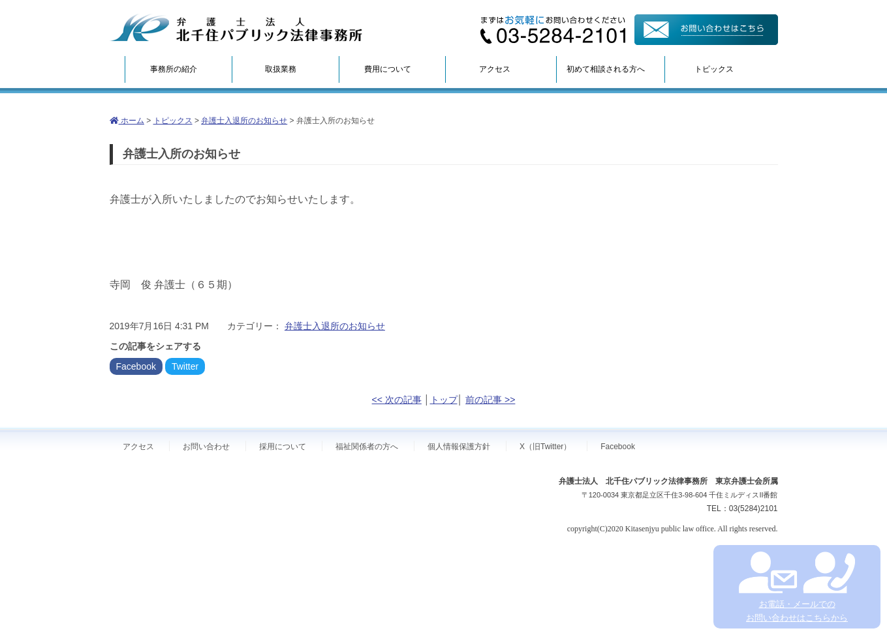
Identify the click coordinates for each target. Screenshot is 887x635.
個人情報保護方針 (459, 446)
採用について (282, 446)
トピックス (714, 69)
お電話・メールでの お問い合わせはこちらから (796, 587)
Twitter (185, 366)
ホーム (127, 120)
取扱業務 (280, 69)
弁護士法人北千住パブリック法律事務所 (236, 27)
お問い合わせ (206, 446)
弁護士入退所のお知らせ (244, 120)
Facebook (136, 366)
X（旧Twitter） (545, 446)
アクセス (494, 69)
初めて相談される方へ (606, 69)
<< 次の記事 (397, 399)
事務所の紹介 (173, 69)
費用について (387, 69)
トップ (444, 399)
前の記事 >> (490, 399)
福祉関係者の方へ (366, 446)
